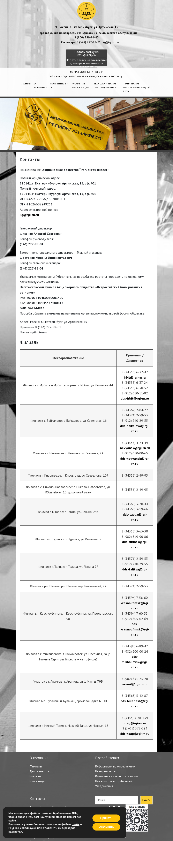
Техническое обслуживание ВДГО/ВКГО (136, 87)
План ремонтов (105, 771)
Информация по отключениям (115, 766)
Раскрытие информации (80, 85)
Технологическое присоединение (105, 85)
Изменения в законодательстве (116, 776)
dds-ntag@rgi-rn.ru (134, 734)
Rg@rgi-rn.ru (29, 215)
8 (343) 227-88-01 (89, 42)
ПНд (11, 828)
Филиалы (36, 766)
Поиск (146, 800)
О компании (40, 85)
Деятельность (39, 771)
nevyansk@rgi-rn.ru (135, 448)
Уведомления (104, 786)
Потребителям (59, 83)
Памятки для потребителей (114, 781)
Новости (35, 776)
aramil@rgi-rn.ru (135, 684)
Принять (106, 818)
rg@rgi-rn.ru (111, 42)
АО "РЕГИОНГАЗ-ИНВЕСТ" (86, 72)
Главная (26, 83)
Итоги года (37, 781)
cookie (75, 824)
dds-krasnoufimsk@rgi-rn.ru (135, 629)
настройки (15, 832)
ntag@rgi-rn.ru (134, 723)
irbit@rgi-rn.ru (135, 377)
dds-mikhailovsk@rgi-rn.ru (135, 661)
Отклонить (106, 827)
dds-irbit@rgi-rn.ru (135, 398)
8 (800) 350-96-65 (86, 37)
